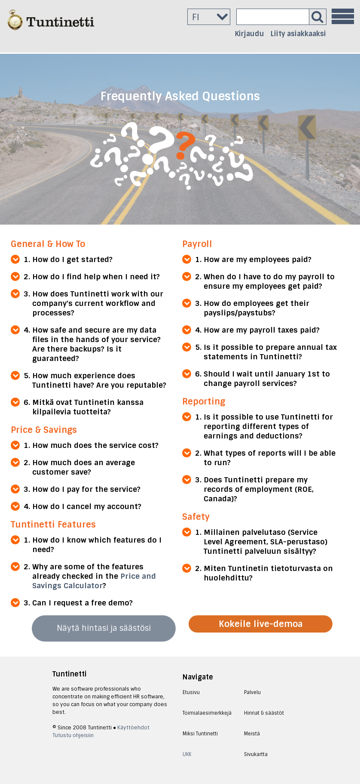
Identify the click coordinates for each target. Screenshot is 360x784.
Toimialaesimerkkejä (207, 713)
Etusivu (191, 692)
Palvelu (252, 692)
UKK (187, 754)
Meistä (252, 734)
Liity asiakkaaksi (298, 33)
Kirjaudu (249, 33)
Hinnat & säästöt (264, 713)
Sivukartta (256, 754)
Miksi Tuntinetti (200, 734)
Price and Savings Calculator (94, 580)
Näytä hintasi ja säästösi (104, 628)
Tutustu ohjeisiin (73, 735)
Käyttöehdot (133, 727)
